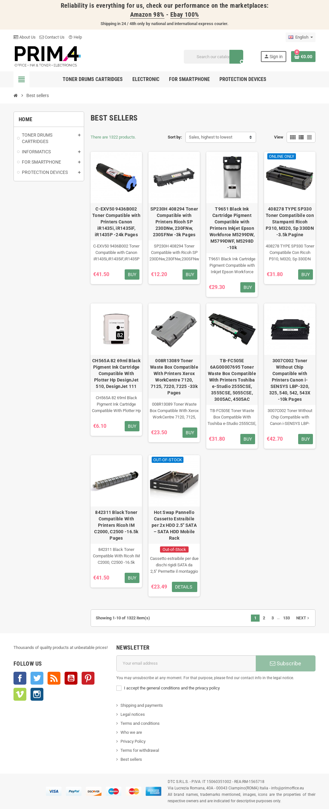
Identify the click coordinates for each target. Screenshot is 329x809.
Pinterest (88, 678)
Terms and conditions (140, 723)
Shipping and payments (141, 705)
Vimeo (19, 694)
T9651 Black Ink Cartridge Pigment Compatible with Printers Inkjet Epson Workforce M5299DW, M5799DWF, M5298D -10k (231, 228)
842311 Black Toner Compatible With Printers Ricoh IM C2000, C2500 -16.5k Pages (116, 525)
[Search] (213, 57)
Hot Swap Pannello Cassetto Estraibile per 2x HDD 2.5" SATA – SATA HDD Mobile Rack (174, 525)
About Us (24, 37)
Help (75, 37)
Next (303, 618)
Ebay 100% (184, 14)
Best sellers (131, 759)
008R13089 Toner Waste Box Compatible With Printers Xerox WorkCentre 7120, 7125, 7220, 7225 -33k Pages (174, 376)
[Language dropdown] (301, 37)
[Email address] (186, 663)
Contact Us (52, 37)
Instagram (37, 694)
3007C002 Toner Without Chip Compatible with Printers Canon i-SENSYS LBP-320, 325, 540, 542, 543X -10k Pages (289, 380)
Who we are (131, 732)
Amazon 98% (147, 14)
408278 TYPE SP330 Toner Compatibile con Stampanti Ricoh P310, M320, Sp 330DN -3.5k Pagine (290, 221)
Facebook (19, 678)
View (278, 137)
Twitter (37, 678)
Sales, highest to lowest (210, 137)
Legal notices (132, 714)
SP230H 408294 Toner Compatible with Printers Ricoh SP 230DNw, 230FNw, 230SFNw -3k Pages (174, 221)
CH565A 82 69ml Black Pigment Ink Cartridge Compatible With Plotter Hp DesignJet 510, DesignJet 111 (116, 373)
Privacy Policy (133, 741)
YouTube (71, 678)
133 (286, 618)
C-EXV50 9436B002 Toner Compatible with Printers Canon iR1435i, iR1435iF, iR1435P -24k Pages (116, 221)
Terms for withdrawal (139, 750)
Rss (54, 678)
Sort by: (175, 137)
